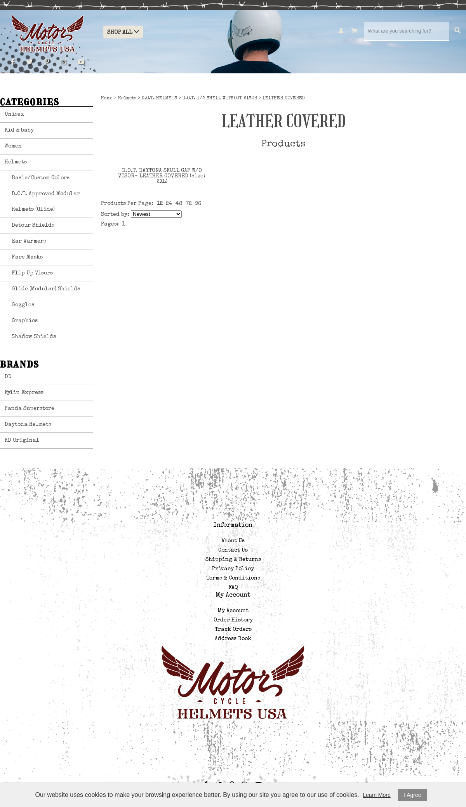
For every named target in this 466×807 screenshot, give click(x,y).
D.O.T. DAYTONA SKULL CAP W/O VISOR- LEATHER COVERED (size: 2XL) (161, 176)
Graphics (25, 321)
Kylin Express (24, 393)
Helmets (16, 162)
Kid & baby (19, 130)
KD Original (22, 440)
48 (179, 204)
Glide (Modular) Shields (46, 289)
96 (198, 204)
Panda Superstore (29, 408)
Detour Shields (33, 225)
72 (189, 204)
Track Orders (233, 629)
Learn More (377, 795)
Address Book (233, 639)
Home (107, 98)
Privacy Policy (233, 569)
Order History (233, 620)
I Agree (412, 795)
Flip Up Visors (32, 273)
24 (169, 204)
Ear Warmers (29, 241)
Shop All (123, 32)
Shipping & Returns (233, 559)
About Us (233, 541)
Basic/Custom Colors (41, 178)
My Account (233, 611)
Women (13, 146)
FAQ (233, 587)
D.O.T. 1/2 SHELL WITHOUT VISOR (220, 98)
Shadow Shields (34, 337)
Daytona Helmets (28, 424)
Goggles (23, 305)
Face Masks (27, 257)
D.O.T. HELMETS (159, 98)
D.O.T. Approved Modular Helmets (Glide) (46, 201)
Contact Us (233, 550)
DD (8, 377)
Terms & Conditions (233, 578)
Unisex (14, 114)
